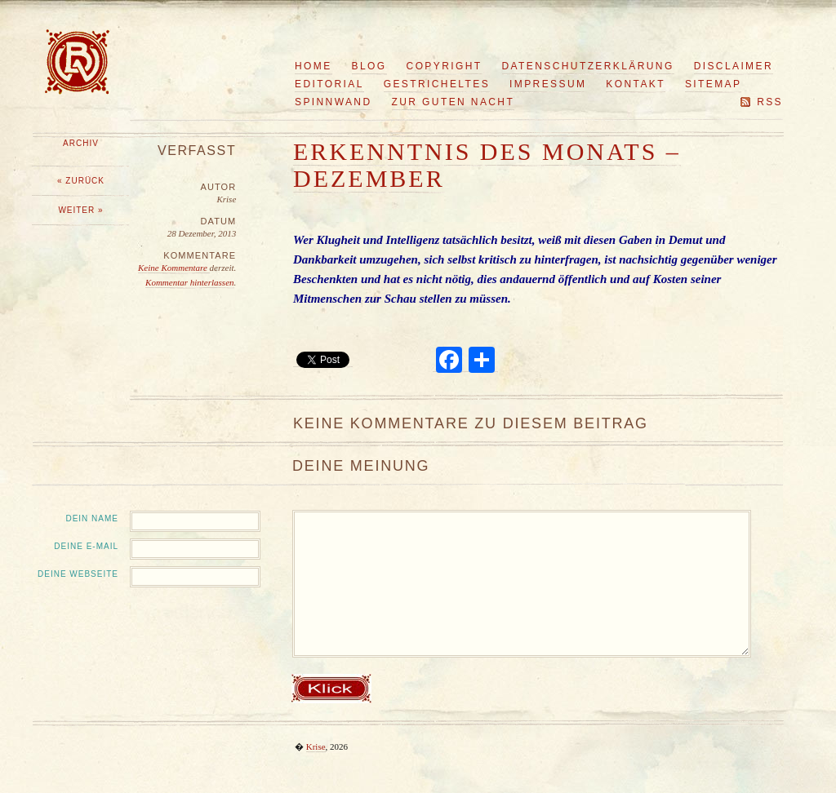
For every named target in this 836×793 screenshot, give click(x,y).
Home (313, 66)
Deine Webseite (78, 573)
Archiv (81, 143)
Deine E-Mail (86, 546)
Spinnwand (333, 102)
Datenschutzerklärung (588, 66)
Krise (316, 746)
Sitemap (713, 84)
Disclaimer (733, 66)
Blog (369, 66)
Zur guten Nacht (453, 102)
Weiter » (80, 210)
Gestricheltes (437, 84)
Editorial (329, 84)
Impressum (547, 84)
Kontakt (635, 84)
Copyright (444, 66)
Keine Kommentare (174, 267)
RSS (770, 102)
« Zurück (80, 180)
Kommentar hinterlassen (189, 282)
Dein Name (91, 518)
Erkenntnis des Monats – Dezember (487, 165)
